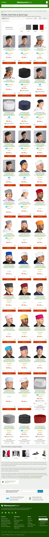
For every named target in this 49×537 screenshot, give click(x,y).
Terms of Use (16, 532)
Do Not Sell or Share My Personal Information (38, 532)
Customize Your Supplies (6, 523)
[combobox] (24, 5)
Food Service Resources (19, 524)
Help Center (43, 519)
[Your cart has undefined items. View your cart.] (46, 2)
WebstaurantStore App (5, 521)
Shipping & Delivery (43, 525)
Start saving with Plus (14, 499)
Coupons (16, 523)
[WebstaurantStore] (17, 506)
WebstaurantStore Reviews (19, 526)
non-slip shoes (21, 476)
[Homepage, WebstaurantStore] (24, 2)
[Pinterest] (16, 513)
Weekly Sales (16, 521)
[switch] (35, 18)
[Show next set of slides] (47, 454)
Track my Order (43, 521)
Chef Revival (25, 477)
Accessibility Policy (24, 532)
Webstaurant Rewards (5, 520)
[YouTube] (6, 513)
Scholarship (30, 523)
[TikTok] (12, 513)
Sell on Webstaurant (32, 524)
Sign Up (40, 491)
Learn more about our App (37, 499)
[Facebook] (9, 513)
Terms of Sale (4, 532)
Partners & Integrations (5, 526)
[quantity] (34, 96)
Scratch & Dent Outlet (18, 520)
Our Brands (30, 520)
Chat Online (42, 523)
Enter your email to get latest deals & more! (12, 491)
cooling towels (26, 476)
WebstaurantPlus (4, 518)
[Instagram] (2, 513)
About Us (29, 518)
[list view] (7, 18)
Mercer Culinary (30, 477)
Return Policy (30, 526)
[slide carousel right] (46, 28)
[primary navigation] (4, 2)
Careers (29, 521)
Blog (15, 518)
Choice (21, 477)
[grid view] (4, 18)
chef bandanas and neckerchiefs (36, 476)
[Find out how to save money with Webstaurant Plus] (6, 53)
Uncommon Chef (38, 477)
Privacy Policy (10, 532)
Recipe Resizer (4, 524)
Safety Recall (16, 527)
